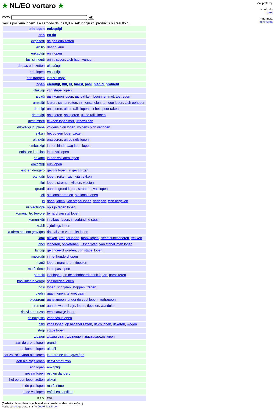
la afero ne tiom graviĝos (26, 232)
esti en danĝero (33, 170)
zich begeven (118, 201)
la (16, 403)
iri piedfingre (35, 207)
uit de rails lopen (76, 109)
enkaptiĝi (54, 29)
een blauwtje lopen (61, 312)
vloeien (88, 182)
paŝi (88, 84)
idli (42, 195)
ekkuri (40, 133)
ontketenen (70, 244)
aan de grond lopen (61, 189)
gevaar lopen (57, 170)
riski (42, 324)
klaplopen (54, 275)
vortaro (44, 6)
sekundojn (82, 23)
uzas (31, 403)
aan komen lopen (60, 96)
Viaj (259, 3)
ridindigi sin (36, 318)
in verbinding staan (85, 219)
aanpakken (83, 96)
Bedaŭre (8, 403)
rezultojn (122, 23)
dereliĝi (39, 109)
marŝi (78, 84)
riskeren (119, 324)
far (35, 406)
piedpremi (37, 299)
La (39, 23)
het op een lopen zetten (64, 133)
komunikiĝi (37, 219)
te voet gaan (76, 293)
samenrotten (67, 102)
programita (26, 406)
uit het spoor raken (104, 109)
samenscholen (90, 102)
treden (91, 287)
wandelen (108, 306)
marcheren (65, 262)
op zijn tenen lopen (61, 207)
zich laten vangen (80, 59)
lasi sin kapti (35, 59)
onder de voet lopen (82, 299)
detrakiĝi (38, 115)
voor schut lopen (59, 318)
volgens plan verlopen (93, 127)
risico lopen (102, 324)
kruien (51, 102)
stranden (84, 189)
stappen (79, 287)
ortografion (74, 403)
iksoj (270, 12)
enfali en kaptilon (32, 152)
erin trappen (56, 59)
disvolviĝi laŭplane (31, 127)
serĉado (48, 23)
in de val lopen (58, 152)
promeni (112, 84)
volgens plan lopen (61, 127)
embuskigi (37, 145)
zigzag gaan (56, 336)
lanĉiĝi (40, 250)
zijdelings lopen (58, 225)
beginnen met (103, 96)
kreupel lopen (69, 238)
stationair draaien (60, 195)
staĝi (41, 330)
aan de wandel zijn (61, 306)
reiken (62, 176)
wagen (132, 324)
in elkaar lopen (58, 219)
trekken (136, 238)
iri (70, 84)
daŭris (59, 23)
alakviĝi (39, 90)
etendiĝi (53, 84)
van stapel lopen (59, 90)
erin (41, 35)
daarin (51, 47)
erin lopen (36, 29)
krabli (41, 225)
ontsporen (54, 109)
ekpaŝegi (38, 41)
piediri (98, 84)
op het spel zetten (78, 324)
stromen (63, 182)
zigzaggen (75, 336)
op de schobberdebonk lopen (85, 275)
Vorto (6, 17)
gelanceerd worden (61, 250)
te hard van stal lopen (63, 213)
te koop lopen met (60, 121)
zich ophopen (135, 102)
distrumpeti (36, 121)
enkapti (39, 158)
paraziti (39, 275)
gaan (51, 201)
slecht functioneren (114, 238)
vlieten (76, 182)
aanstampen (56, 299)
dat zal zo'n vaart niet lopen (67, 232)
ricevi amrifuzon (33, 312)
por (14, 23)
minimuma (266, 21)
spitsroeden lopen (60, 281)
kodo (16, 406)
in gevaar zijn (78, 170)
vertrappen (107, 299)
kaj (93, 23)
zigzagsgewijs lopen (100, 336)
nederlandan (59, 403)
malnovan (44, 403)
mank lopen (90, 238)
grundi (40, 189)
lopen (40, 84)
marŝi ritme (36, 269)
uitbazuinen (84, 121)
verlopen (99, 201)
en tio (51, 35)
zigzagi (39, 336)
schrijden (64, 287)
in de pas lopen (58, 269)
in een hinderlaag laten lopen (69, 145)
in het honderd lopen (62, 256)
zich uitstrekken (80, 176)
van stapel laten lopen (115, 244)
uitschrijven (89, 244)
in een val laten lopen (63, 158)
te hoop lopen (113, 102)
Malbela (7, 406)
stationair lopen (86, 195)
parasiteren (117, 275)
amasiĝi (39, 102)
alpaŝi (40, 96)
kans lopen (55, 324)
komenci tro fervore (30, 213)
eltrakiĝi (39, 139)
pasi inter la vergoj (31, 281)
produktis (103, 23)
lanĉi (41, 244)
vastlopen (100, 189)
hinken (52, 238)
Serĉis (6, 23)
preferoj (267, 3)
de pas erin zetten (60, 41)
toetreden (123, 96)
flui (64, 84)
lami (41, 238)
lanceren (53, 244)
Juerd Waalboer (47, 406)
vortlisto (23, 403)
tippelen (81, 262)
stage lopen (56, 330)
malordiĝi (38, 256)
